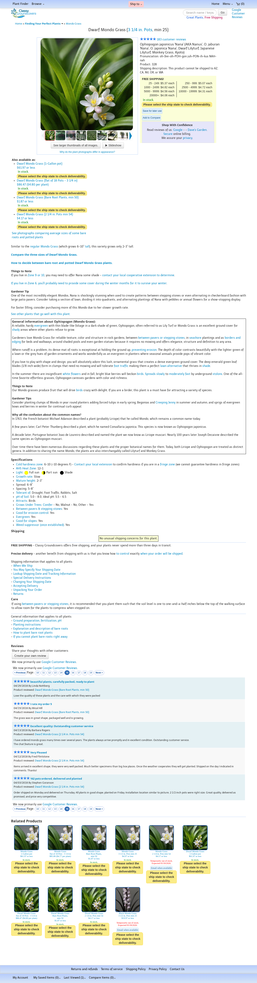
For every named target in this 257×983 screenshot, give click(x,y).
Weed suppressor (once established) (40, 525)
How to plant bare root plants (33, 632)
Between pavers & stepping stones (39, 509)
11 (43, 672)
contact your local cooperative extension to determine (138, 275)
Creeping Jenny (165, 402)
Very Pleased (38, 752)
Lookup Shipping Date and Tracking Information (44, 574)
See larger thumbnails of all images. (75, 145)
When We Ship (23, 565)
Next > (99, 672)
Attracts (21, 501)
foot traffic (121, 366)
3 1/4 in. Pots (140, 29)
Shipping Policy (136, 969)
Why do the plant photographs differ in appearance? (87, 152)
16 (73, 672)
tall (87, 246)
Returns (18, 594)
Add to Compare (151, 117)
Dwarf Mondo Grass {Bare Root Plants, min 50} (62, 689)
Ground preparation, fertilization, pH (37, 620)
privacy (187, 138)
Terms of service (112, 969)
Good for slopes (26, 521)
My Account (20, 977)
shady (16, 329)
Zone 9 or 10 (36, 275)
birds (140, 374)
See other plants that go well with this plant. (40, 314)
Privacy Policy (158, 969)
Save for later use (152, 111)
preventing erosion (144, 350)
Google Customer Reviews (59, 662)
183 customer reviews (163, 39)
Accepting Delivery (25, 586)
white (66, 374)
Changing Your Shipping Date (32, 582)
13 (55, 672)
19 (91, 672)
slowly (160, 374)
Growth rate (24, 476)
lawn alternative (171, 366)
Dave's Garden (197, 130)
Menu (228, 4)
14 (61, 672)
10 (37, 672)
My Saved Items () (47, 977)
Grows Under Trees (28, 505)
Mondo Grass (73, 23)
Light (19, 472)
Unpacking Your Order (27, 590)
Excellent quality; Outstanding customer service (61, 726)
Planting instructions (27, 624)
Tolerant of (23, 493)
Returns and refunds (84, 969)
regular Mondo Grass (44, 246)
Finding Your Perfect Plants (44, 23)
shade (206, 366)
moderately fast (179, 374)
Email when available (161, 868)
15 (67, 672)
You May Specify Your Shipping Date (36, 570)
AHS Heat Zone (26, 468)
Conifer (48, 505)
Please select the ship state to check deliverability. (177, 104)
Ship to (136, 4)
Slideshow (113, 145)
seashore (195, 338)
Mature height (25, 480)
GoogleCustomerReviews (238, 13)
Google (178, 130)
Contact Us (177, 969)
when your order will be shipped (161, 553)
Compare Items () (102, 977)
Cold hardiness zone (29, 464)
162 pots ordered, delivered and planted (56, 778)
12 (49, 672)
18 (85, 672)
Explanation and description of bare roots (40, 628)
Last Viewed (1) (75, 977)
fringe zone (167, 464)
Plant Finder (21, 4)
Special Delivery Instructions (32, 578)
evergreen (41, 325)
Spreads (150, 374)
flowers (76, 374)
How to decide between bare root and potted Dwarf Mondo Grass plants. (61, 263)
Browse (38, 4)
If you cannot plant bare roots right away (40, 636)
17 (79, 672)
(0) (240, 4)
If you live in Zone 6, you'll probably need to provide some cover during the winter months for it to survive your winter (88, 283)
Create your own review (30, 656)
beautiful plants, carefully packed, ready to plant (62, 681)
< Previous (19, 672)
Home (215, 4)
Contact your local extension (93, 464)
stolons (217, 374)
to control (122, 553)
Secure (167, 134)
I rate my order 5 (41, 704)
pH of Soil (22, 497)
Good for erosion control (32, 513)
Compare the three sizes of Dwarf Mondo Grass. (44, 255)
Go (222, 12)
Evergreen (23, 517)
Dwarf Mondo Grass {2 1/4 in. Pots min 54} (59, 734)
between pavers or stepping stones (161, 338)
